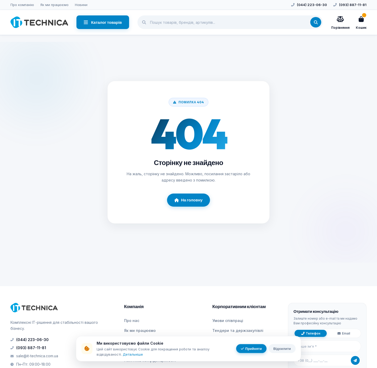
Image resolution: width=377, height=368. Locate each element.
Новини (81, 5)
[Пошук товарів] (230, 22)
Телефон (310, 333)
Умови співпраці (227, 320)
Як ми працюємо (54, 5)
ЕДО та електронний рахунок (240, 340)
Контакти (133, 350)
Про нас (131, 320)
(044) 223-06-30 (312, 5)
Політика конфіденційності (150, 360)
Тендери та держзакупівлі (237, 330)
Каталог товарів (103, 22)
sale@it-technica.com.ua (34, 356)
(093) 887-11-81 (353, 5)
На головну (188, 199)
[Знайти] (315, 22)
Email (343, 333)
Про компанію (22, 5)
